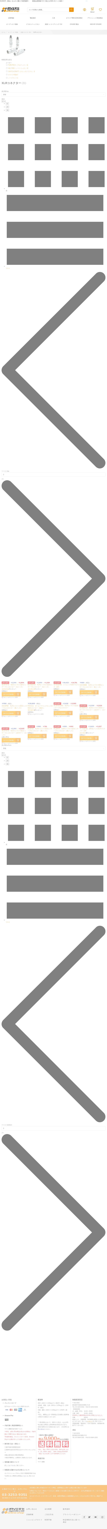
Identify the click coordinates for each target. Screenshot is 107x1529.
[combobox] (50, 10)
